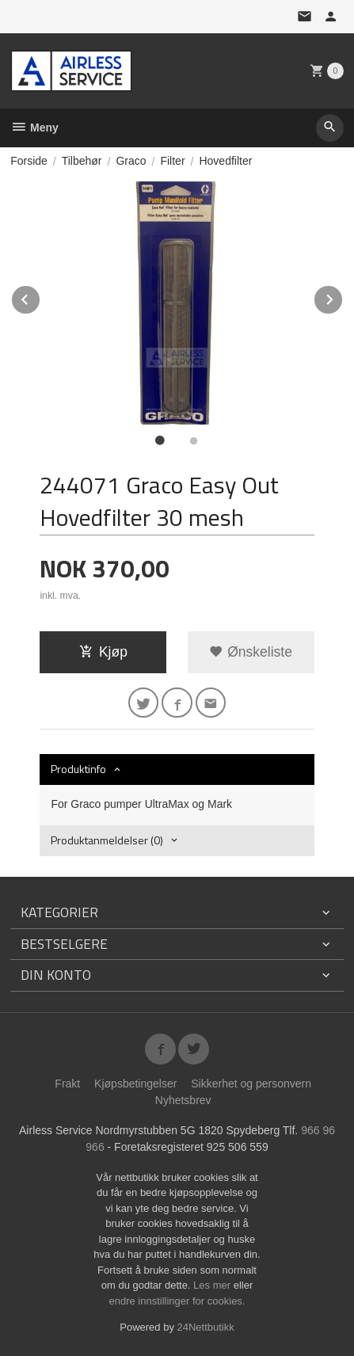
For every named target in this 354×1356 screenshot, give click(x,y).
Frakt (67, 1083)
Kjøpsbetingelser (135, 1083)
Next (343, 296)
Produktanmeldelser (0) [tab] (107, 840)
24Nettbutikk (205, 1327)
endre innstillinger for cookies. (177, 1301)
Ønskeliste (250, 652)
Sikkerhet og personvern (251, 1083)
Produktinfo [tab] (78, 768)
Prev (40, 296)
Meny (34, 127)
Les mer (213, 1285)
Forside (29, 160)
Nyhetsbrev (183, 1100)
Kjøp (103, 652)
